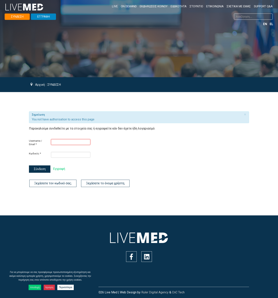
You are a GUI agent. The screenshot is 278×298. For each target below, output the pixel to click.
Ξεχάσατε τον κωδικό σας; (53, 183)
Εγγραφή (59, 169)
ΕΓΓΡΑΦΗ (43, 16)
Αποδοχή (35, 287)
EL (271, 24)
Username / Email (35, 142)
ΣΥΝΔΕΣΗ (17, 16)
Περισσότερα (65, 287)
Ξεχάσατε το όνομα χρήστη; (105, 183)
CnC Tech (178, 292)
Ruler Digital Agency (155, 292)
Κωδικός (35, 153)
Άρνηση (49, 287)
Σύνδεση (40, 169)
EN (265, 24)
